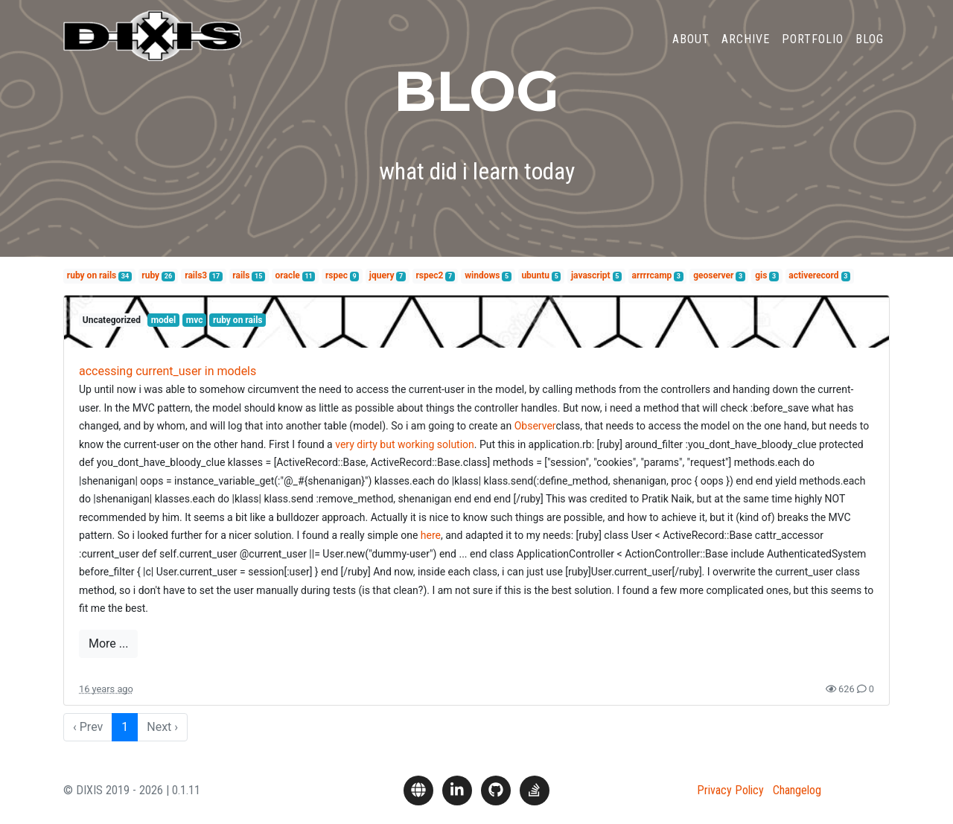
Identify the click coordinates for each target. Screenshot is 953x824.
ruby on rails (91, 275)
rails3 (196, 275)
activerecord (813, 275)
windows (482, 275)
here (431, 535)
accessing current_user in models (167, 371)
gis (761, 275)
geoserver (713, 275)
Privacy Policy (730, 790)
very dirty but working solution (404, 444)
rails (240, 275)
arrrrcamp (652, 275)
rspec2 (429, 275)
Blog (869, 47)
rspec (336, 275)
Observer (535, 426)
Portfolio (813, 47)
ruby (150, 275)
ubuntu (535, 275)
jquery (382, 275)
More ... (108, 643)
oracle (287, 275)
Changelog (797, 790)
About (691, 47)
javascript (591, 275)
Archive (745, 47)
